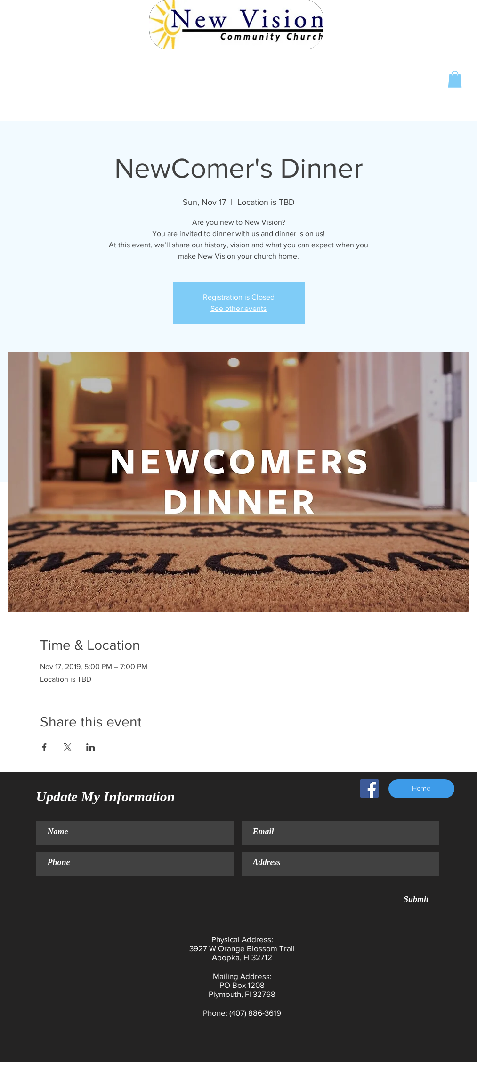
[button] (455, 79)
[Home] (421, 788)
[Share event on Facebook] (44, 747)
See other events (238, 308)
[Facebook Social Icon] (369, 788)
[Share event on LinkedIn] (90, 747)
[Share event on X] (67, 747)
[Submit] (416, 900)
